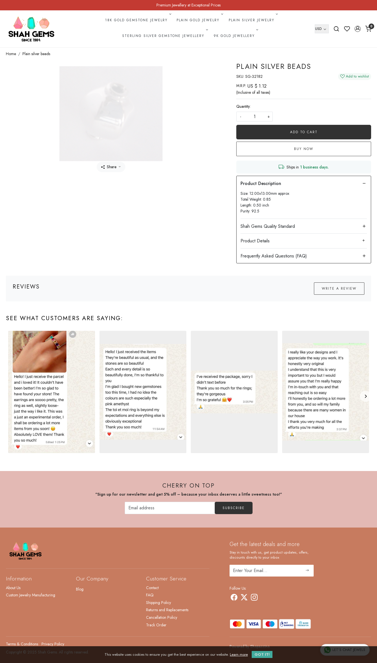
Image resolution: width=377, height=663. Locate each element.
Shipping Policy (158, 602)
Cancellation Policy (161, 617)
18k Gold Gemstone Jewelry (137, 20)
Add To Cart (304, 132)
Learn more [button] (239, 654)
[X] (244, 598)
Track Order (156, 625)
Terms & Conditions (22, 644)
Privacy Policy (52, 644)
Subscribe (234, 507)
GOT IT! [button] (262, 654)
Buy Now (303, 148)
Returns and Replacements (167, 610)
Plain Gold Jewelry (199, 20)
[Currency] (322, 28)
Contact (152, 588)
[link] (336, 29)
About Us (13, 588)
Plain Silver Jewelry (253, 20)
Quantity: (243, 106)
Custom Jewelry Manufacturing (30, 595)
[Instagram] (254, 598)
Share (108, 167)
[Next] (365, 396)
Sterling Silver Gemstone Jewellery (164, 35)
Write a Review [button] (339, 288)
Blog (80, 589)
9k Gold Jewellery (235, 35)
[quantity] (254, 116)
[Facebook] (234, 598)
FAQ (150, 595)
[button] (357, 29)
